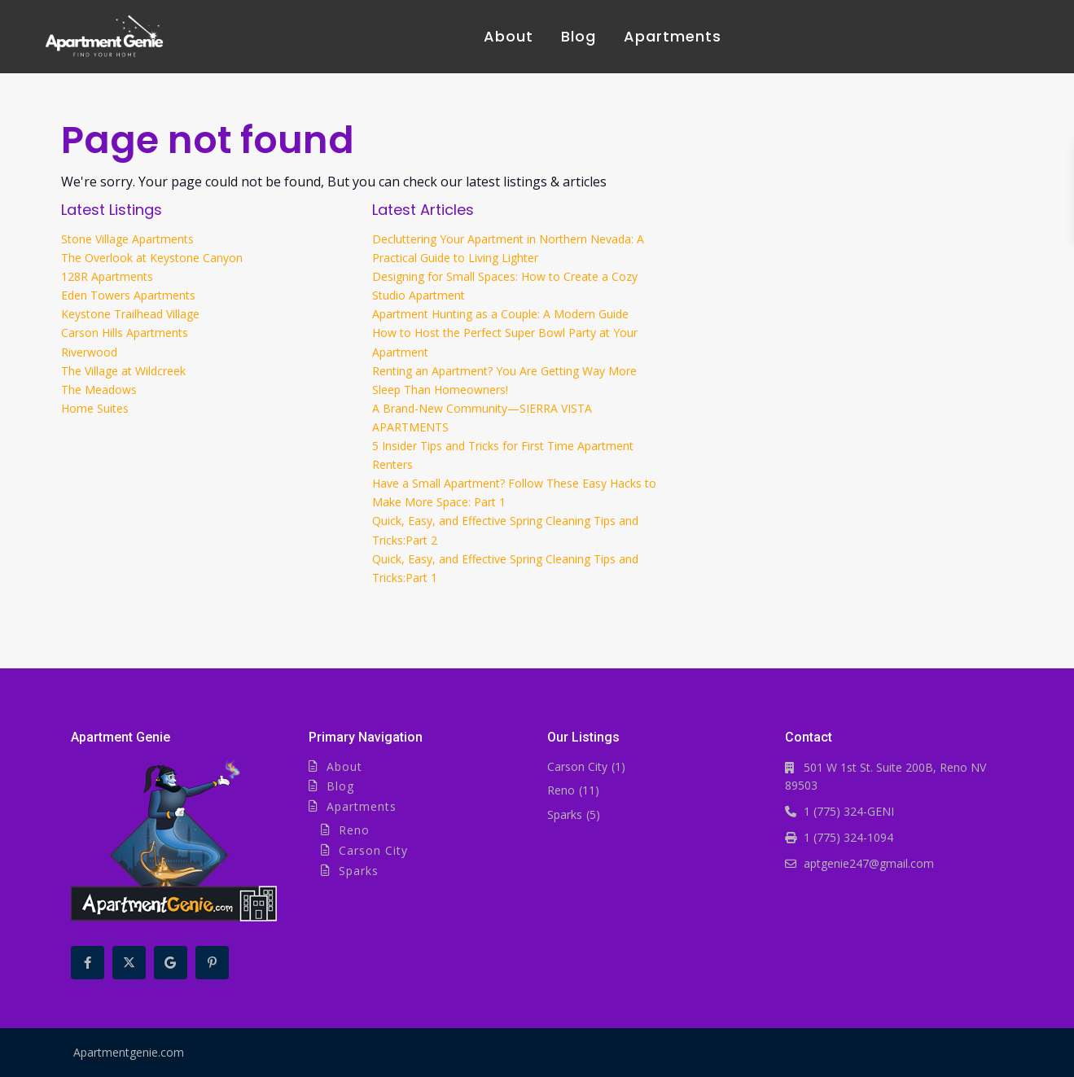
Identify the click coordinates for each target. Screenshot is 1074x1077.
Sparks (359, 870)
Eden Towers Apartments (128, 295)
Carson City (373, 850)
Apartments (672, 36)
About (508, 36)
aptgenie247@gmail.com (869, 863)
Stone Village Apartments (127, 239)
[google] (170, 962)
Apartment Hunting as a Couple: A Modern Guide (500, 314)
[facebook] (87, 962)
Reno (354, 830)
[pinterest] (212, 962)
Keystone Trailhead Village (130, 314)
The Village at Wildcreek (123, 371)
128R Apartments (107, 276)
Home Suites (95, 408)
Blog (578, 36)
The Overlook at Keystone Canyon (152, 257)
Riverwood (89, 352)
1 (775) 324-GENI (849, 811)
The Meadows (99, 389)
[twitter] (129, 962)
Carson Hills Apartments (124, 332)
